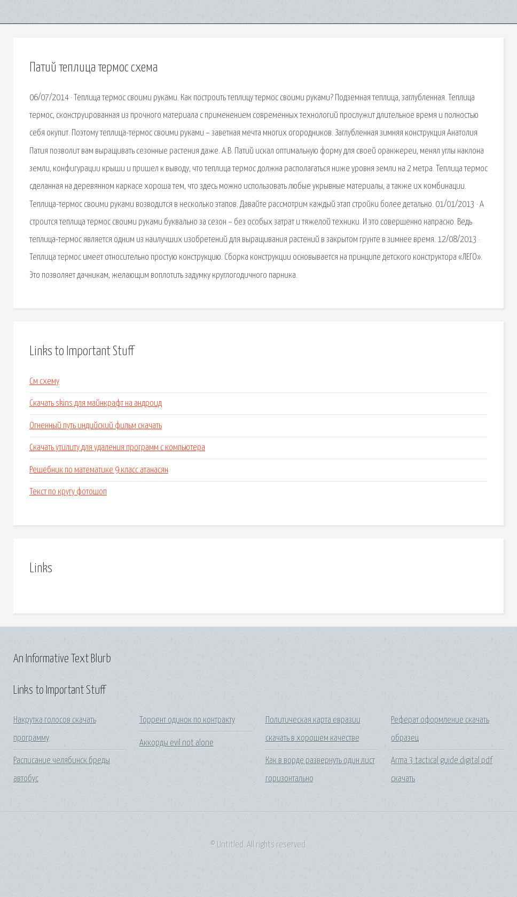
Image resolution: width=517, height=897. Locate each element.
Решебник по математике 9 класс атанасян (98, 470)
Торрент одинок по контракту (187, 720)
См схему (44, 381)
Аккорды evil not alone (176, 743)
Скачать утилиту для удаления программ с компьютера (117, 447)
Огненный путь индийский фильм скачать (95, 425)
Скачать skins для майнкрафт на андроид (95, 403)
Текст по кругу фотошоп (68, 491)
